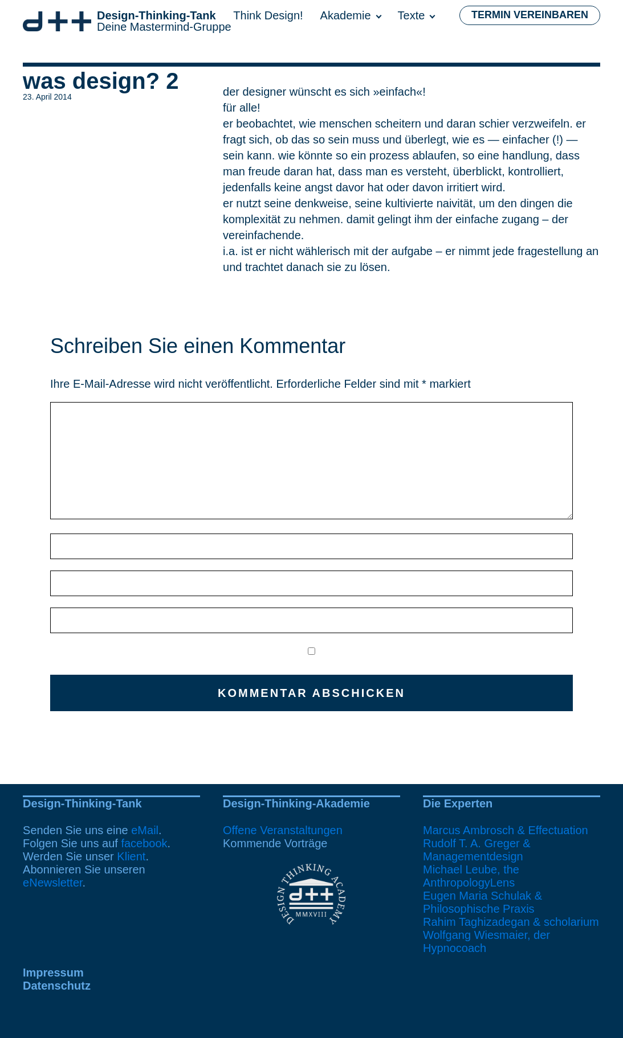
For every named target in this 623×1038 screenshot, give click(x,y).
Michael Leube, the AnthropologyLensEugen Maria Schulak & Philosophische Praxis (482, 889)
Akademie (345, 15)
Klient (131, 856)
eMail (144, 830)
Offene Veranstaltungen (283, 830)
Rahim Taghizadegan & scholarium (511, 922)
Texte (411, 15)
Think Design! (268, 15)
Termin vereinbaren (529, 14)
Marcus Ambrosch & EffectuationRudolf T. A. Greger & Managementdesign (505, 843)
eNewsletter (53, 882)
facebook (144, 843)
